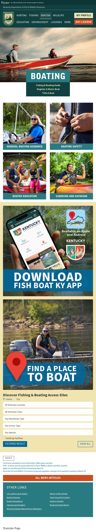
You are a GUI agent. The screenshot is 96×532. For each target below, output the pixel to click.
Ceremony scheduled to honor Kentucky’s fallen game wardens (28, 464)
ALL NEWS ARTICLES (48, 482)
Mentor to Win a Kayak (58, 498)
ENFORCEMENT (40, 22)
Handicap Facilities (13, 438)
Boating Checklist (57, 506)
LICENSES (56, 22)
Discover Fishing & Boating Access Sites (35, 395)
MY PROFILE (83, 15)
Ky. (5, 2)
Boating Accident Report (59, 510)
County (7, 399)
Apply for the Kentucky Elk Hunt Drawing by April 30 (23, 471)
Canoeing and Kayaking (16, 510)
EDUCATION (22, 22)
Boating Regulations (15, 506)
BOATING (45, 16)
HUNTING (21, 16)
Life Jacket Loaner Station (17, 498)
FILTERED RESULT (15, 444)
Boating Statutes (13, 502)
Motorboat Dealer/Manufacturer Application (24, 513)
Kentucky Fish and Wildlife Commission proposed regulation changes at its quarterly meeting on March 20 (44, 475)
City (17, 399)
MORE (67, 22)
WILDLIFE (58, 16)
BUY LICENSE (84, 22)
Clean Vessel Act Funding (60, 502)
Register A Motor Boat (48, 89)
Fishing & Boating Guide (48, 85)
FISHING (33, 16)
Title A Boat (48, 93)
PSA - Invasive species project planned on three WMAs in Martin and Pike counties (35, 468)
